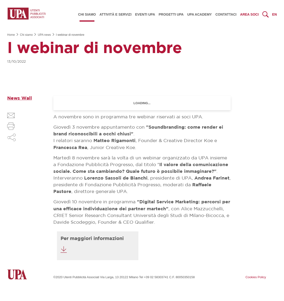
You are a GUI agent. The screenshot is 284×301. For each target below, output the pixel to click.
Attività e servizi (115, 14)
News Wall (19, 98)
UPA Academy (199, 14)
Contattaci (225, 14)
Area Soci (249, 14)
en (274, 14)
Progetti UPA (171, 14)
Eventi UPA (145, 14)
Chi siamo (87, 14)
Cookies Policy (256, 277)
